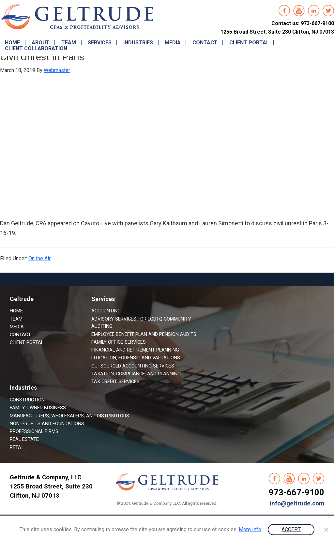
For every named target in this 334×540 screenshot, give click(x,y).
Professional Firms (34, 431)
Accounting (106, 311)
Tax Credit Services (115, 381)
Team (16, 319)
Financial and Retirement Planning (135, 350)
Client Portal (26, 342)
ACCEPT (291, 529)
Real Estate (24, 439)
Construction (27, 400)
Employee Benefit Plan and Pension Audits (143, 334)
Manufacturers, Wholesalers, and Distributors (69, 416)
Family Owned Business (38, 408)
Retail (17, 447)
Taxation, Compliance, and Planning (136, 374)
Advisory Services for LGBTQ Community (141, 319)
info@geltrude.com (297, 503)
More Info (250, 529)
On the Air (39, 258)
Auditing (102, 326)
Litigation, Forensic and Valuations (135, 358)
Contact (20, 335)
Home (16, 311)
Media (17, 327)
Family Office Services (118, 342)
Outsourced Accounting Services (132, 366)
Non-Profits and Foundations (47, 424)
